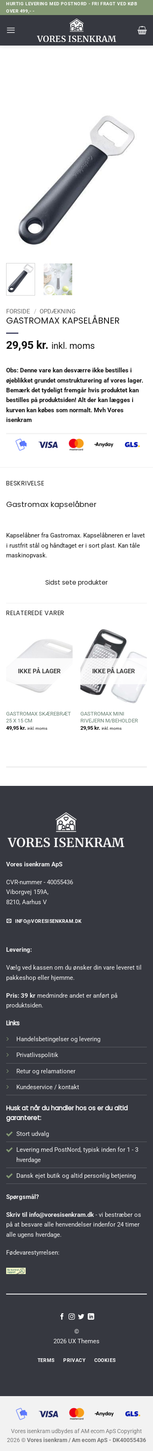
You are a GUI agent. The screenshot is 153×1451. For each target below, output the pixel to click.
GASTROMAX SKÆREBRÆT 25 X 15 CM (38, 717)
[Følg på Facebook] (62, 1317)
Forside (54, 80)
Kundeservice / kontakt (47, 1087)
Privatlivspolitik (37, 1055)
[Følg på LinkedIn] (91, 1317)
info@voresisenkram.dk (61, 1214)
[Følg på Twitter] (81, 1317)
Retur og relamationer (45, 1071)
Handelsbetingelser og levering (58, 1039)
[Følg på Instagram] (72, 1317)
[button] (11, 30)
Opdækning (93, 80)
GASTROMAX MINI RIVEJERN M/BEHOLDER (109, 717)
